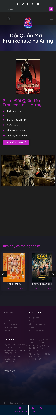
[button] (51, 18)
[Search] (51, 9)
